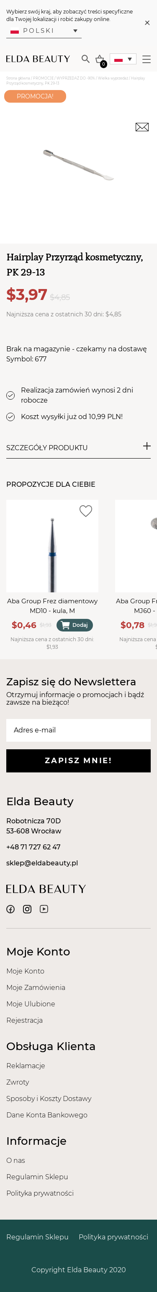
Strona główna (18, 78)
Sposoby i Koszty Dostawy (48, 1099)
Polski (32, 30)
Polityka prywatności (40, 1193)
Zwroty (17, 1082)
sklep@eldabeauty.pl (42, 863)
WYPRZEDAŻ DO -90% (76, 78)
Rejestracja (24, 1020)
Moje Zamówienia (35, 988)
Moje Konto (25, 971)
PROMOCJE (43, 78)
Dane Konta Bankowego (47, 1115)
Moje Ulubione (30, 1004)
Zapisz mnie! (78, 760)
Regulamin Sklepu (37, 1177)
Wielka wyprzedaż (113, 78)
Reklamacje (25, 1066)
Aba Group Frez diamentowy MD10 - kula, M (52, 606)
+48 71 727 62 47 (33, 847)
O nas (15, 1161)
